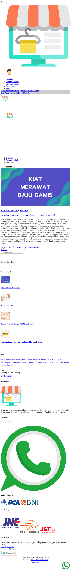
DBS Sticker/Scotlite (10, 91)
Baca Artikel (4, 250)
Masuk (26, 93)
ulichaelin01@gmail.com (11, 549)
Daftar (18, 93)
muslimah (10, 247)
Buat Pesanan (6, 376)
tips (24, 247)
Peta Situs (35, 562)
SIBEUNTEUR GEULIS (39, 560)
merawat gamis (33, 247)
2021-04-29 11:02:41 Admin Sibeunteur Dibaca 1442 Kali (28, 215)
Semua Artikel (12, 160)
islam (18, 247)
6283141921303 (7, 547)
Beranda (9, 158)
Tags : (3, 247)
